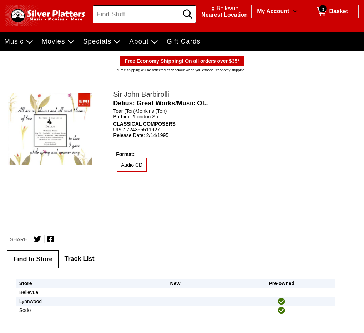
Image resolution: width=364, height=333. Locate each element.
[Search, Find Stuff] (137, 14)
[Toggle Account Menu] (295, 11)
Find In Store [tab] (32, 259)
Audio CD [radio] (131, 165)
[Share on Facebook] (50, 239)
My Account (273, 11)
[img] (281, 301)
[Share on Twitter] (37, 239)
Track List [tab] (79, 258)
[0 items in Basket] (332, 11)
